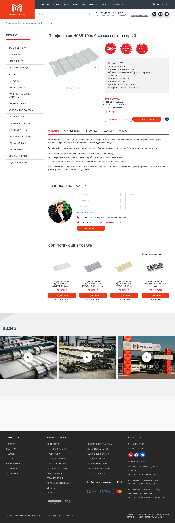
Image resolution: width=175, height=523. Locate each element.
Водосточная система (21, 110)
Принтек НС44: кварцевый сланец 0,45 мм (155, 283)
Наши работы (13, 463)
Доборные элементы (99, 449)
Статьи (9, 458)
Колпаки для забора (19, 123)
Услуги (66, 4)
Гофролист (14, 81)
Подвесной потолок (20, 162)
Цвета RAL (11, 444)
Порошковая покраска (59, 483)
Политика (11, 468)
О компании (44, 4)
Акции (75, 4)
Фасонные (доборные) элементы (20, 95)
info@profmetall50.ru (139, 15)
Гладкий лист (16, 61)
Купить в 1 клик (62, 299)
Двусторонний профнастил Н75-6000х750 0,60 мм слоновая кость (124, 285)
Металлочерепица (18, 67)
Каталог (56, 4)
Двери (50, 492)
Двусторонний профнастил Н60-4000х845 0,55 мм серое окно (93, 285)
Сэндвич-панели (18, 103)
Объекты (93, 4)
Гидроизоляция (17, 143)
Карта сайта (12, 473)
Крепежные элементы (20, 136)
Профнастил (15, 54)
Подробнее (62, 295)
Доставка (11, 449)
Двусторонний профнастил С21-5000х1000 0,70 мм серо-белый (62, 285)
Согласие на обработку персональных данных (145, 517)
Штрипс (13, 74)
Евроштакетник (17, 87)
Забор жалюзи (16, 116)
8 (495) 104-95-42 (136, 444)
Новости (11, 453)
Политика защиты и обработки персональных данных (147, 515)
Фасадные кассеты (18, 48)
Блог (83, 4)
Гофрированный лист (58, 463)
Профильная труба (18, 130)
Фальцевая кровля (57, 458)
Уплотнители (16, 149)
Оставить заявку (147, 119)
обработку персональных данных (107, 222)
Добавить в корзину (118, 119)
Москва (119, 4)
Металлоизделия (18, 156)
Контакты (104, 4)
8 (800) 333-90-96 (137, 13)
